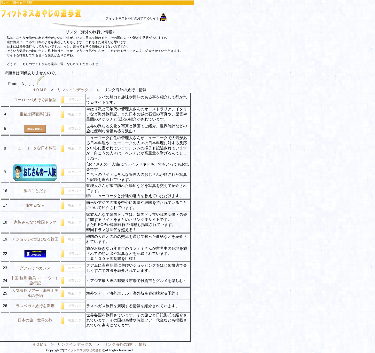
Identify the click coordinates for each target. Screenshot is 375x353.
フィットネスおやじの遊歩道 (84, 350)
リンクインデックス (74, 90)
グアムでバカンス (35, 268)
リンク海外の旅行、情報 (125, 344)
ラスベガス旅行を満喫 (35, 306)
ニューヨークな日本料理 (35, 148)
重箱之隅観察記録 (35, 114)
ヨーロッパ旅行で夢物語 (35, 100)
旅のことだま (35, 191)
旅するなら (35, 205)
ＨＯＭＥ (39, 90)
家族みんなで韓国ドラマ (35, 222)
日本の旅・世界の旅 (35, 320)
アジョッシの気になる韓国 (35, 239)
